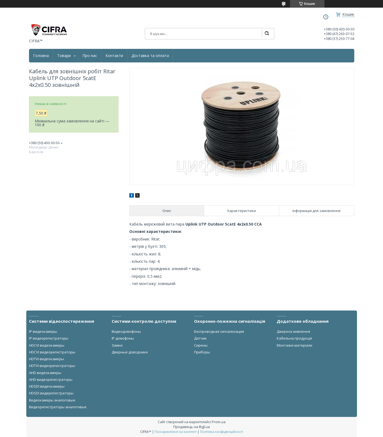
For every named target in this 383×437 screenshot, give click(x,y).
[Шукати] (267, 33)
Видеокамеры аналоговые (52, 400)
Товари (64, 55)
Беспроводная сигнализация (219, 331)
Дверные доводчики (130, 352)
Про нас (89, 55)
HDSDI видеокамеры (47, 386)
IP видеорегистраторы (48, 338)
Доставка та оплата (150, 55)
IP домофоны (123, 338)
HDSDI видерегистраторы (51, 393)
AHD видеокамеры (45, 372)
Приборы (202, 352)
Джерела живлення (293, 331)
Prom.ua (219, 421)
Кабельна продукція (294, 338)
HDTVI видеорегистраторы (52, 365)
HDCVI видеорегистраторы (52, 352)
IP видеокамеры (43, 331)
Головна (41, 55)
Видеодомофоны (126, 331)
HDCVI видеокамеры (46, 345)
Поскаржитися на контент (176, 431)
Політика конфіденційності (221, 431)
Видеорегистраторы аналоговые (57, 406)
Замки (117, 345)
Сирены (201, 345)
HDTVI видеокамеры (46, 358)
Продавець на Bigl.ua (191, 426)
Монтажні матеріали (294, 345)
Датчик (200, 338)
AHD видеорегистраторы (50, 379)
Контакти (114, 55)
